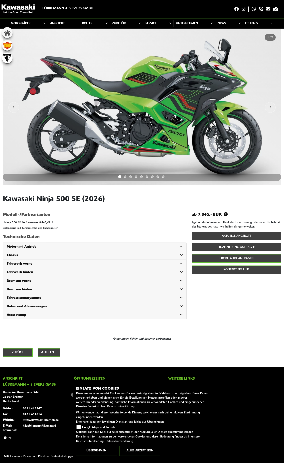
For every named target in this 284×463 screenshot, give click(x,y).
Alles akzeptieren (139, 450)
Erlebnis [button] (251, 23)
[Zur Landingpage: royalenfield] (7, 45)
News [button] (222, 23)
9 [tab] (163, 176)
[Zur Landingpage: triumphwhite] (7, 57)
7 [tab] (152, 176)
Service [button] (150, 23)
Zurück (18, 352)
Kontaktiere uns (236, 269)
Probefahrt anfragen (237, 258)
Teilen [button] (48, 352)
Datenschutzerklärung (121, 406)
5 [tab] (141, 176)
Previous (13, 107)
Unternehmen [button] (187, 23)
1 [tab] (119, 176)
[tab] (94, 247)
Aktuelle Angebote (236, 236)
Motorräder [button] (20, 23)
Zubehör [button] (119, 23)
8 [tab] (157, 176)
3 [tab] (130, 176)
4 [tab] (136, 176)
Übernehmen (96, 450)
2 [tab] (125, 176)
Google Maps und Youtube (99, 427)
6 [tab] (147, 176)
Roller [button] (87, 23)
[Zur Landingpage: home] (7, 32)
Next (270, 107)
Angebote (57, 23)
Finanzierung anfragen (236, 247)
